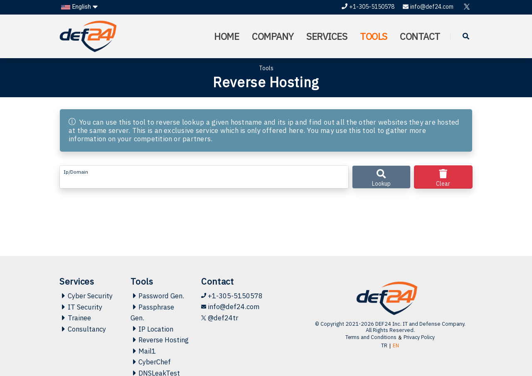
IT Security (81, 293)
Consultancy (83, 316)
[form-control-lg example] (204, 177)
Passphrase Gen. (153, 299)
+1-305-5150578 (368, 6)
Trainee (75, 304)
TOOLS (373, 36)
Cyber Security (86, 282)
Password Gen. (158, 282)
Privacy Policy (420, 323)
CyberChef (151, 361)
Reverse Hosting (147, 333)
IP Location (153, 316)
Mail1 (143, 349)
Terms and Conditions (370, 323)
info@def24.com (428, 6)
